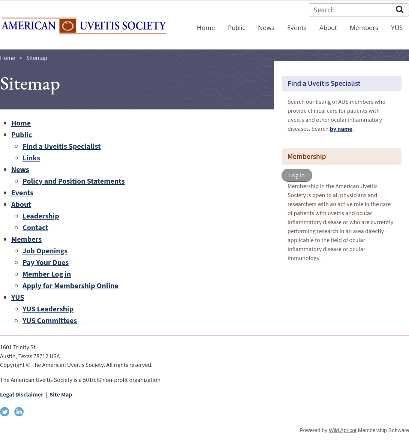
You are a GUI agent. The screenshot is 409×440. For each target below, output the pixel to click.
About (21, 204)
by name (341, 129)
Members (26, 239)
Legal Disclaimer (21, 395)
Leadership (40, 216)
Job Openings (44, 251)
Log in (297, 175)
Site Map (60, 395)
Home (7, 58)
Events (22, 193)
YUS (17, 297)
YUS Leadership (47, 309)
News (20, 170)
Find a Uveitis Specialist (61, 146)
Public (21, 135)
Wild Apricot (343, 430)
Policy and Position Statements (73, 181)
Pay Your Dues (45, 262)
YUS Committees (49, 321)
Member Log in (46, 274)
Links (31, 158)
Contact (35, 228)
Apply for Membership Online (70, 286)
